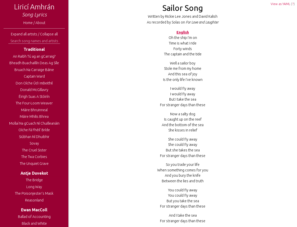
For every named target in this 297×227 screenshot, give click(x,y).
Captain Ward (34, 76)
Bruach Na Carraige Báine (34, 70)
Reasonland (34, 200)
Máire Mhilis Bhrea (34, 117)
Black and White (34, 223)
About (40, 23)
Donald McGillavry (34, 90)
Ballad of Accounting (34, 217)
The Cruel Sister (34, 150)
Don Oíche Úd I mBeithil (34, 83)
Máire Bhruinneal (34, 110)
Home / (29, 23)
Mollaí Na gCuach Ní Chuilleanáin (34, 123)
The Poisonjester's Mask (34, 193)
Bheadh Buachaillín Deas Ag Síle (34, 63)
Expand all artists (24, 34)
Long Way (34, 187)
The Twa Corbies (34, 157)
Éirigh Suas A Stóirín (34, 97)
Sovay (34, 143)
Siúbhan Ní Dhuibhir (34, 137)
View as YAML (280, 4)
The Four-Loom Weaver (34, 103)
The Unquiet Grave (34, 164)
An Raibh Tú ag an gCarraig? (34, 56)
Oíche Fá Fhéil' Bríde (34, 130)
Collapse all (49, 34)
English (182, 32)
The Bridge (34, 180)
